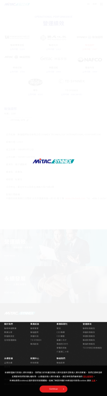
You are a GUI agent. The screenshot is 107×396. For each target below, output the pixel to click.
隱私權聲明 (88, 376)
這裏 (94, 380)
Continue (53, 389)
